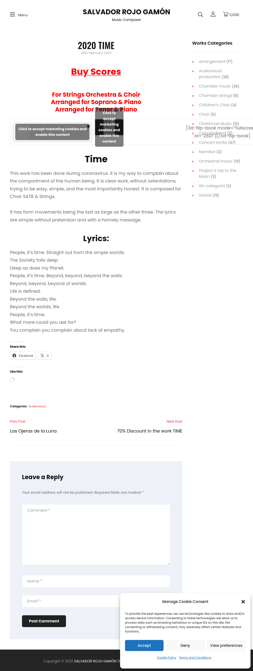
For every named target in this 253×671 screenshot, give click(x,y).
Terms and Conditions (195, 657)
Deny (185, 645)
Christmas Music (215, 124)
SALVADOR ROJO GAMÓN (126, 12)
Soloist (205, 195)
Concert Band (212, 133)
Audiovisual (37, 406)
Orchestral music (215, 161)
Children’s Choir (214, 105)
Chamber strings (215, 95)
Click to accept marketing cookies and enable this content (52, 132)
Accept (144, 645)
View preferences (226, 645)
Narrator (207, 152)
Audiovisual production (210, 74)
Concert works (213, 142)
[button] (243, 601)
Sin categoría (212, 186)
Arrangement (212, 61)
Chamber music (215, 86)
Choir (204, 114)
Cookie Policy (166, 657)
